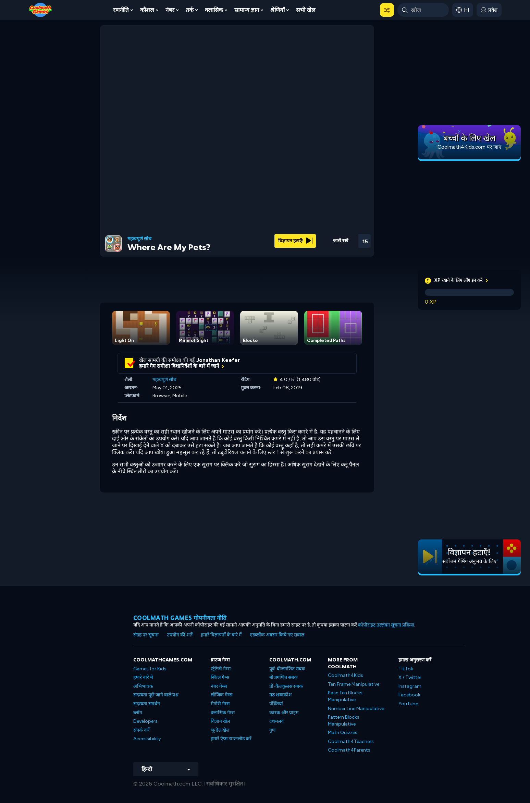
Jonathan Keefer (218, 360)
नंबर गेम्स (219, 686)
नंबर (169, 10)
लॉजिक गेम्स (221, 695)
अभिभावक (143, 686)
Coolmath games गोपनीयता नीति (180, 618)
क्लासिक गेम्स (223, 713)
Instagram (409, 686)
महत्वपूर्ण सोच (139, 239)
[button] (387, 10)
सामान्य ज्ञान (246, 10)
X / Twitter (409, 677)
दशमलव (276, 721)
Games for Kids (150, 669)
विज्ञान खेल (220, 721)
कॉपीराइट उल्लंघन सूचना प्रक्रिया (386, 625)
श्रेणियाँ (277, 10)
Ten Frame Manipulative (353, 684)
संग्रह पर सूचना (146, 635)
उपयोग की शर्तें (180, 635)
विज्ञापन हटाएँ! (295, 241)
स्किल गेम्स (220, 677)
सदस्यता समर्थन (146, 704)
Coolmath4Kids (345, 675)
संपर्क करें (141, 730)
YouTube (408, 704)
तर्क (190, 10)
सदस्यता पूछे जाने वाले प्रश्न (155, 695)
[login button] (489, 10)
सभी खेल (306, 10)
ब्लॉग (137, 713)
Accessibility (147, 739)
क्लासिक (214, 10)
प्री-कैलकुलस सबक (286, 686)
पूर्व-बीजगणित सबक (287, 669)
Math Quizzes (342, 732)
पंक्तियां (276, 704)
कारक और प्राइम (283, 713)
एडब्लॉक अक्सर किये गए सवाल (277, 635)
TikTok (405, 669)
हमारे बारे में (143, 677)
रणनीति (121, 10)
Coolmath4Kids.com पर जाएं (469, 147)
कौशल (147, 10)
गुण (272, 730)
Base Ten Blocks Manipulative (345, 696)
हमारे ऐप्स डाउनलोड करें (231, 739)
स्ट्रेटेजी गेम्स (221, 669)
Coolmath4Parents (349, 750)
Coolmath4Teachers (351, 741)
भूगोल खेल (220, 730)
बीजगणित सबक (283, 677)
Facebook (409, 695)
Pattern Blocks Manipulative (343, 720)
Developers (145, 721)
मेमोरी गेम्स (220, 704)
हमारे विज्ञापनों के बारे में (221, 635)
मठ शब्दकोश (280, 695)
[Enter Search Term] (423, 10)
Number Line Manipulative (356, 708)
